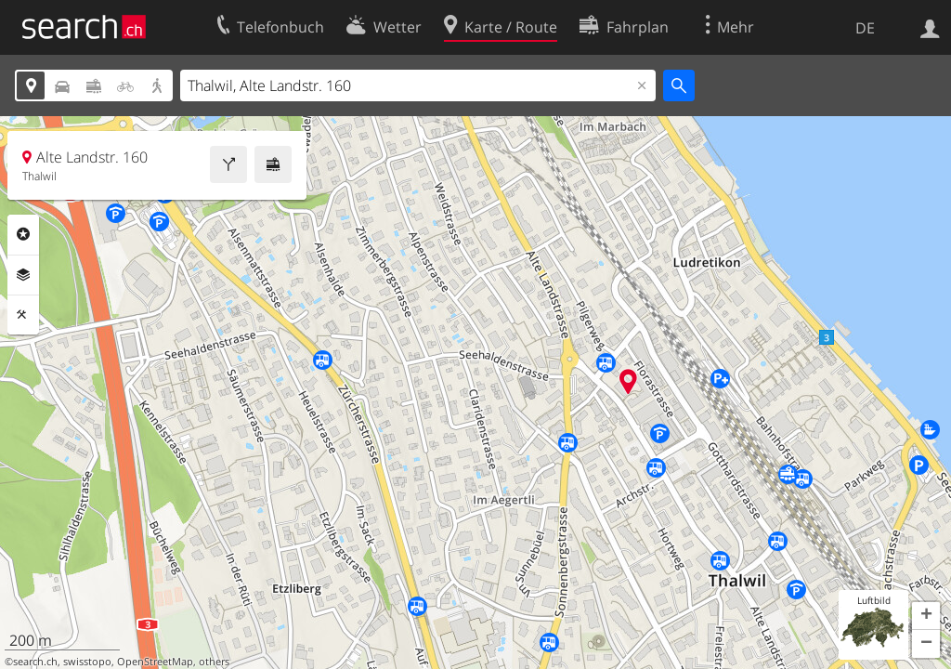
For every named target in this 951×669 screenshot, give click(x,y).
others (214, 661)
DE (865, 28)
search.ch (35, 661)
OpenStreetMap (155, 661)
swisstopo (87, 661)
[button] (926, 616)
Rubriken (23, 234)
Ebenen (23, 275)
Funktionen (23, 314)
